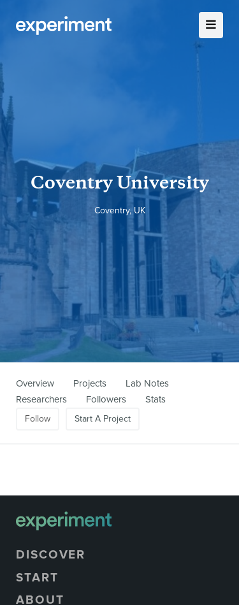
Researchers (41, 399)
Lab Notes (147, 383)
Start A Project (103, 418)
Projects (89, 383)
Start (37, 578)
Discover (50, 555)
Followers (106, 399)
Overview (35, 383)
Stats (155, 399)
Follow (37, 418)
